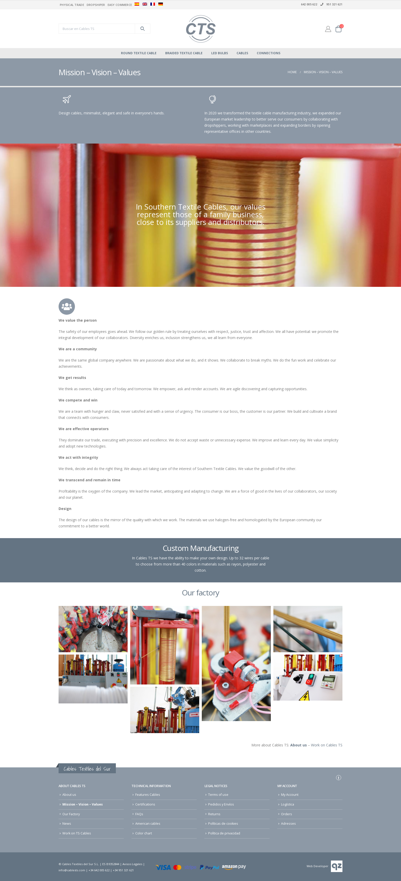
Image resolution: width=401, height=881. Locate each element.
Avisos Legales (132, 864)
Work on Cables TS (326, 745)
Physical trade (72, 5)
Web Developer (317, 866)
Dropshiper (96, 5)
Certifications (145, 804)
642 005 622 (309, 4)
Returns (214, 814)
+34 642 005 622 (98, 870)
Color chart (143, 833)
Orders (286, 814)
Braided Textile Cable (184, 53)
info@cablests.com (72, 870)
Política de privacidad (224, 833)
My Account (289, 794)
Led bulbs (219, 53)
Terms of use (218, 794)
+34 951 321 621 (123, 870)
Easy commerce (120, 5)
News (66, 823)
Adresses (288, 823)
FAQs (139, 814)
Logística (287, 804)
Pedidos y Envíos (221, 804)
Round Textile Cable (139, 53)
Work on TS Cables (76, 833)
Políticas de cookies (223, 823)
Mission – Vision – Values (82, 804)
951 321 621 (331, 4)
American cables (147, 823)
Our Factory (71, 814)
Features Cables (147, 794)
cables (242, 53)
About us (69, 794)
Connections (268, 53)
